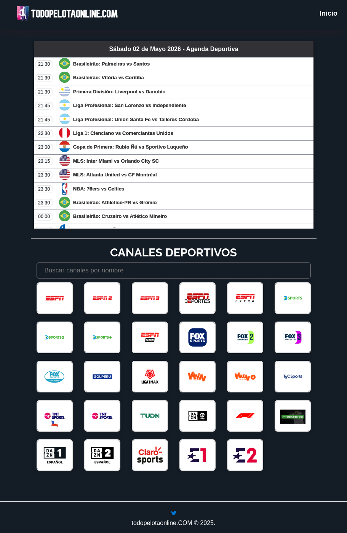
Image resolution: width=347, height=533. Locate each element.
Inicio (328, 13)
